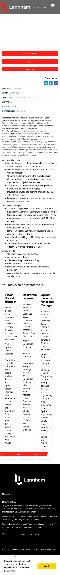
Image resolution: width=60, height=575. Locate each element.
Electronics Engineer (30, 296)
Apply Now (30, 69)
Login (45, 7)
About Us (24, 534)
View (19, 454)
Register (37, 7)
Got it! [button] (47, 566)
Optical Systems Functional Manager (47, 300)
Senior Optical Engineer (10, 298)
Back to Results (30, 53)
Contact (35, 534)
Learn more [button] (9, 571)
